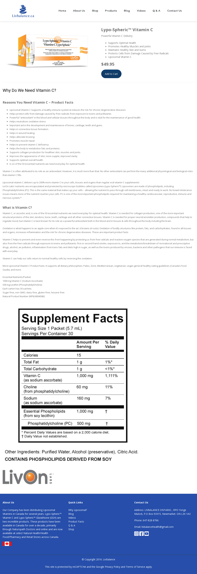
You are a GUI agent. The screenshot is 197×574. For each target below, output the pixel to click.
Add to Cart (111, 74)
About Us (79, 10)
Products (111, 10)
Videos (141, 10)
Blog (127, 10)
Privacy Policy (112, 566)
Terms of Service (135, 566)
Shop (95, 10)
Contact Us (174, 10)
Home (62, 10)
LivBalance (109, 559)
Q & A (156, 10)
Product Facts (76, 521)
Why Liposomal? (77, 510)
